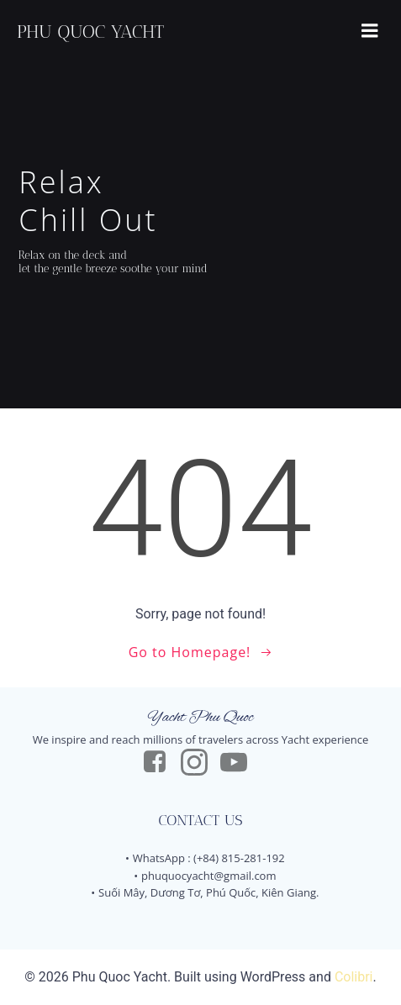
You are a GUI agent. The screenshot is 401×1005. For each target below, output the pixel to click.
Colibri (354, 977)
